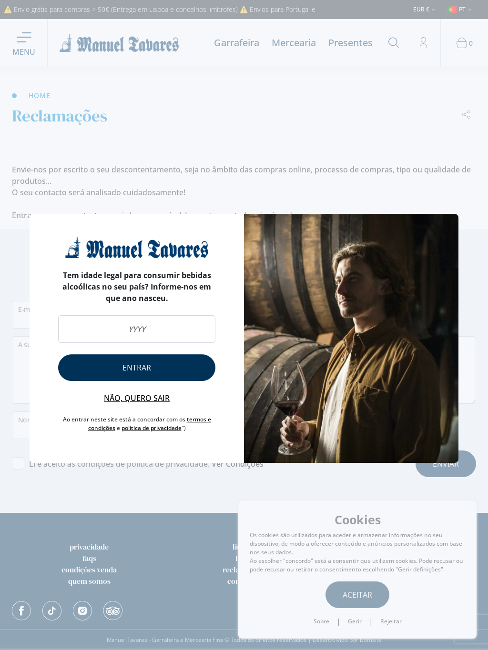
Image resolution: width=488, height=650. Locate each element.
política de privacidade (152, 428)
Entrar (136, 367)
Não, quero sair (137, 398)
